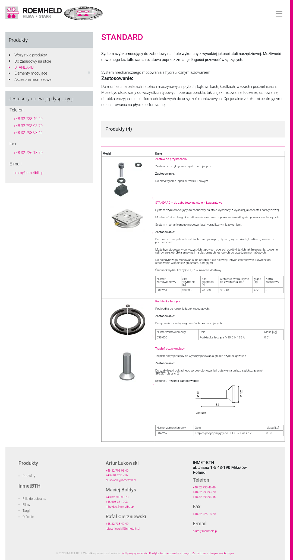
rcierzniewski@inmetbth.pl (123, 528)
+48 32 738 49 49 (28, 119)
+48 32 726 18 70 (28, 153)
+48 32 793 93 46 (28, 132)
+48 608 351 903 (117, 502)
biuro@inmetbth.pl (29, 173)
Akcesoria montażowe (30, 79)
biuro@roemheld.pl (205, 531)
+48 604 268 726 (117, 475)
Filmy (26, 505)
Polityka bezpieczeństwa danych (170, 553)
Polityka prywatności (134, 553)
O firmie (28, 517)
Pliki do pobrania (34, 499)
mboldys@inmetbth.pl (120, 506)
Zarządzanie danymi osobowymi (213, 553)
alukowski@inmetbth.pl (121, 480)
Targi (26, 511)
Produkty (29, 476)
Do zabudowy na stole (30, 61)
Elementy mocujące (28, 73)
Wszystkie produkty (28, 55)
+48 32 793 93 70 (28, 126)
